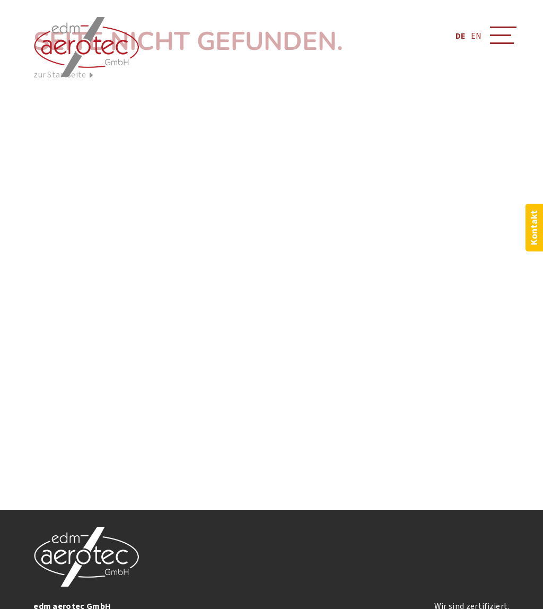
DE (461, 36)
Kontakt (534, 227)
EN (476, 36)
